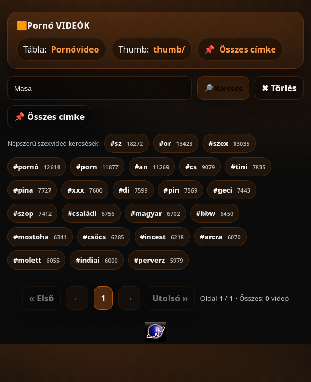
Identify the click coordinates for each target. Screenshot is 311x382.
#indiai (96, 260)
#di (133, 190)
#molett (36, 260)
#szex (228, 143)
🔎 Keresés (223, 88)
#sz (126, 143)
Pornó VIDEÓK (58, 25)
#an (152, 166)
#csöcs (103, 236)
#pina (32, 190)
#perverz (158, 260)
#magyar (155, 213)
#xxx (84, 190)
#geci (231, 190)
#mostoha (40, 236)
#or (175, 143)
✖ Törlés (279, 88)
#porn (97, 166)
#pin (181, 190)
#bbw (214, 213)
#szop (32, 213)
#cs (200, 166)
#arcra (220, 236)
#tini (248, 166)
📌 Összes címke (49, 117)
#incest (162, 236)
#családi (91, 213)
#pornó (36, 166)
